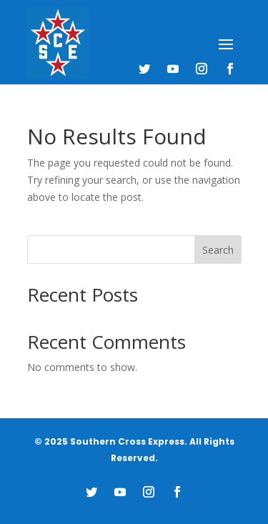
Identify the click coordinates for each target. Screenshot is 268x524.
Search (218, 250)
